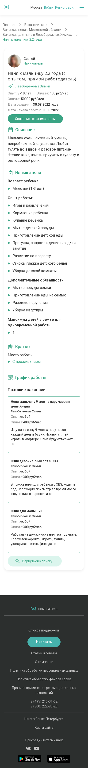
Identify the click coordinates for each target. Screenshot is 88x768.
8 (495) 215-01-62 (44, 701)
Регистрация (65, 7)
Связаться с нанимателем (35, 119)
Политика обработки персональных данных (44, 670)
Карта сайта (44, 727)
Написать (44, 642)
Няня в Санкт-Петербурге (44, 719)
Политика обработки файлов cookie (44, 679)
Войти (48, 7)
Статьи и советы (44, 653)
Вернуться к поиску (33, 561)
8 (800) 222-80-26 (44, 706)
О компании (44, 662)
